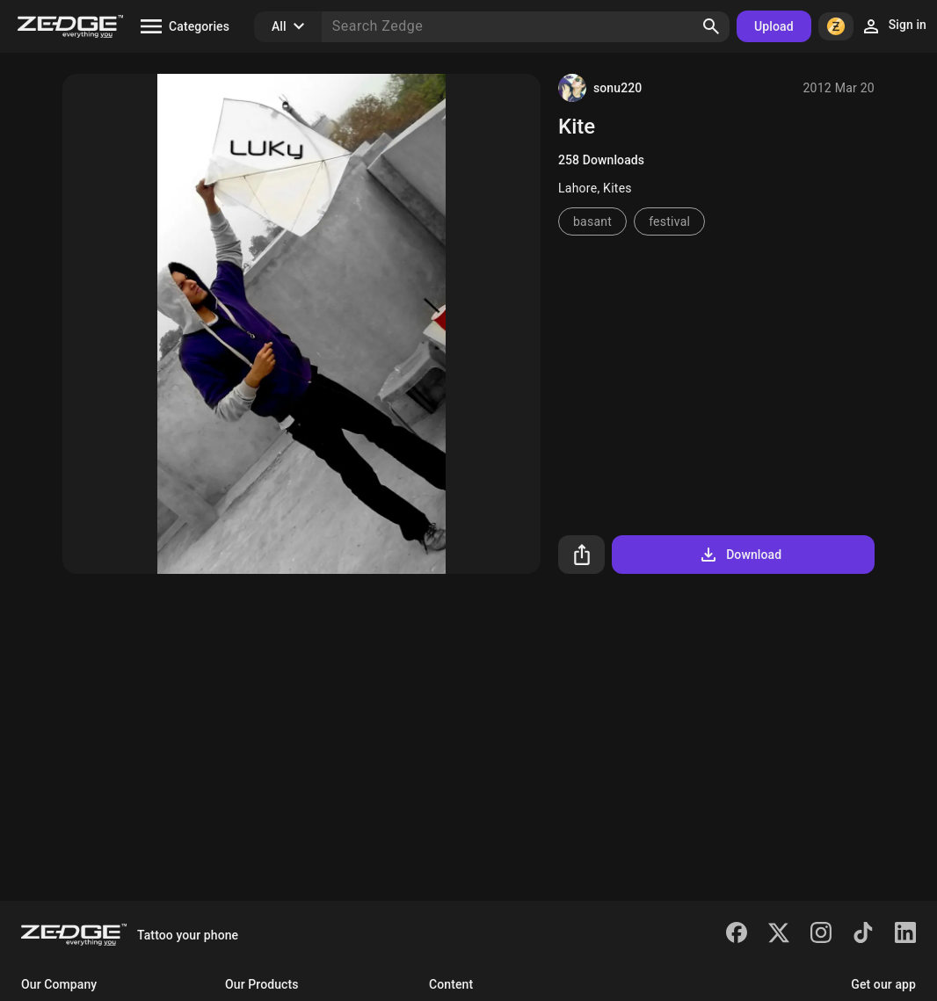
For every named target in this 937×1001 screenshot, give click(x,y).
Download (739, 554)
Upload (774, 26)
